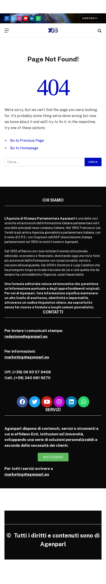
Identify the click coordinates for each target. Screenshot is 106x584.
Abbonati (90, 18)
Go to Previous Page (27, 140)
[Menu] (6, 31)
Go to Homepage (24, 148)
